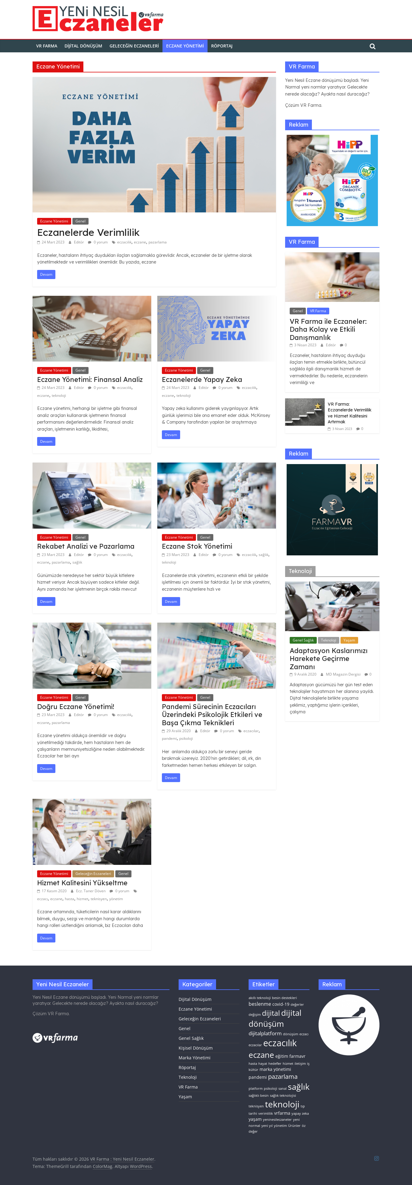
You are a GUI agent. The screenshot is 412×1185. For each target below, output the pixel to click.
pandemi (169, 738)
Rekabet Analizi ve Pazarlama (85, 546)
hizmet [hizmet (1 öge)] (288, 1063)
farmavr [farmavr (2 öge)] (297, 1056)
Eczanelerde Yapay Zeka (202, 379)
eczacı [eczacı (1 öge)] (304, 1034)
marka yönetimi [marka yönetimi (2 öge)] (275, 1069)
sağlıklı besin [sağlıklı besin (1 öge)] (259, 1095)
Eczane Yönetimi (185, 46)
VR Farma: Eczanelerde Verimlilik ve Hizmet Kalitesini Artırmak (350, 413)
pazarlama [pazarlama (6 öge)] (283, 1076)
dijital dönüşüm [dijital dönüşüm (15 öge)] (275, 1018)
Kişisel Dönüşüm (196, 1048)
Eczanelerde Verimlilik (88, 232)
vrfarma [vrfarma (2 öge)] (282, 1113)
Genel (80, 221)
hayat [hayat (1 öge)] (262, 1063)
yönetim (116, 898)
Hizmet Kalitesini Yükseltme (82, 883)
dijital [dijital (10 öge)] (271, 1013)
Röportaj (221, 46)
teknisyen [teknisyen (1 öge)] (256, 1106)
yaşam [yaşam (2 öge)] (255, 1119)
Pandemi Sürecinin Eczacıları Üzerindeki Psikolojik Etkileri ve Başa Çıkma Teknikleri (212, 714)
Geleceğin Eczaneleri (134, 46)
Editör (79, 242)
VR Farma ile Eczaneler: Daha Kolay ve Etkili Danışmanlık (328, 329)
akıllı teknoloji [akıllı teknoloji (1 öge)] (260, 998)
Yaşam (349, 640)
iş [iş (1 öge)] (308, 1063)
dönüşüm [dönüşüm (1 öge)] (290, 1034)
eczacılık (124, 242)
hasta (69, 898)
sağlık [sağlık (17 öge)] (298, 1086)
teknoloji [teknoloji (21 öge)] (282, 1104)
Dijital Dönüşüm (83, 46)
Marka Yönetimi (195, 1058)
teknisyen (99, 898)
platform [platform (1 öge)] (256, 1088)
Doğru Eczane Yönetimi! (75, 706)
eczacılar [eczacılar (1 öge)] (255, 1045)
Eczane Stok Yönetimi (197, 546)
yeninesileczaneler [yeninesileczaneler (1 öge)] (277, 1119)
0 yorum (98, 242)
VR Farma (318, 310)
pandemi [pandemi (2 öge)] (258, 1077)
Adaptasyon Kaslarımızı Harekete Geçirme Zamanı (329, 658)
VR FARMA (46, 46)
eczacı (42, 898)
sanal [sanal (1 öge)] (282, 1088)
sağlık (77, 562)
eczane (140, 242)
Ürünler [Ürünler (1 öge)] (294, 1126)
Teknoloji (328, 640)
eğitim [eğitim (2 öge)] (281, 1056)
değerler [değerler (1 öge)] (297, 1004)
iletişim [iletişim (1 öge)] (300, 1063)
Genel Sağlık (303, 640)
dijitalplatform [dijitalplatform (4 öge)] (265, 1033)
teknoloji (59, 395)
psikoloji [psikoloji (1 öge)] (270, 1088)
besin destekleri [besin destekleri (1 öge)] (284, 998)
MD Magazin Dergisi (343, 674)
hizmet (82, 898)
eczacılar (251, 730)
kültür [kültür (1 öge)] (253, 1070)
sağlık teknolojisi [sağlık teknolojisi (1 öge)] (283, 1095)
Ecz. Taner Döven (91, 890)
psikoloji (186, 738)
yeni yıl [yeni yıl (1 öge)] (267, 1126)
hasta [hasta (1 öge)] (253, 1063)
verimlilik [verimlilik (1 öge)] (265, 1113)
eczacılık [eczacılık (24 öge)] (280, 1043)
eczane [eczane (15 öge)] (261, 1054)
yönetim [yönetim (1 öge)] (280, 1126)
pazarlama (157, 242)
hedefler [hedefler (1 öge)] (274, 1063)
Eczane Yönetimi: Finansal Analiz (90, 379)
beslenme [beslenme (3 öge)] (260, 1004)
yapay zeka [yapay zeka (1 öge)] (300, 1113)
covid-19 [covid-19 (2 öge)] (280, 1004)
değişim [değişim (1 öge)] (255, 1014)
